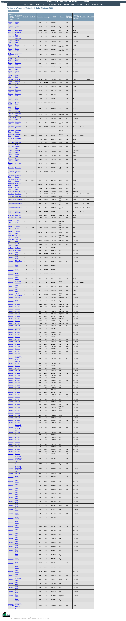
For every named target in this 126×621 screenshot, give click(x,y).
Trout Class (83, 17)
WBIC (54, 17)
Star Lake (10, 217)
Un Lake (17, 297)
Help (101, 4)
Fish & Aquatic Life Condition (76, 16)
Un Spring (11, 248)
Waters (38, 4)
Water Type (47, 17)
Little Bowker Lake (10, 108)
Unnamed (11, 253)
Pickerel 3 (18, 164)
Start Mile (25, 17)
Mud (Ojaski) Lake (17, 146)
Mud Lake (11, 142)
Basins (60, 4)
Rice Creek (11, 191)
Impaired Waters (69, 4)
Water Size (40, 17)
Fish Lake (10, 79)
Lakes (44, 4)
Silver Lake (11, 215)
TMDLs (79, 4)
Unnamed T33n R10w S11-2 (11, 605)
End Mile (32, 17)
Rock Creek (11, 199)
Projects (86, 4)
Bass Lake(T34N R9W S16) (18, 36)
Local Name (18, 15)
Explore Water (29, 4)
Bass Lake (11, 32)
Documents (95, 4)
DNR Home (5, 2)
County (62, 17)
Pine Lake (11, 168)
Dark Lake (11, 67)
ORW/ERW (90, 17)
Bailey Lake (11, 30)
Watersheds (52, 4)
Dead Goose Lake (10, 71)
